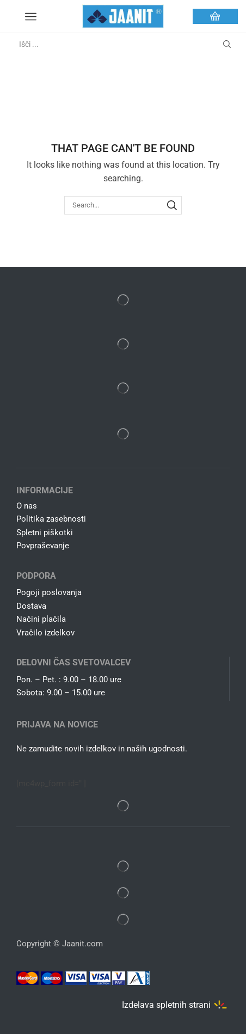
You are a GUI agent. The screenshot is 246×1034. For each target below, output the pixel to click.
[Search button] (227, 44)
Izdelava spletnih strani (166, 1004)
